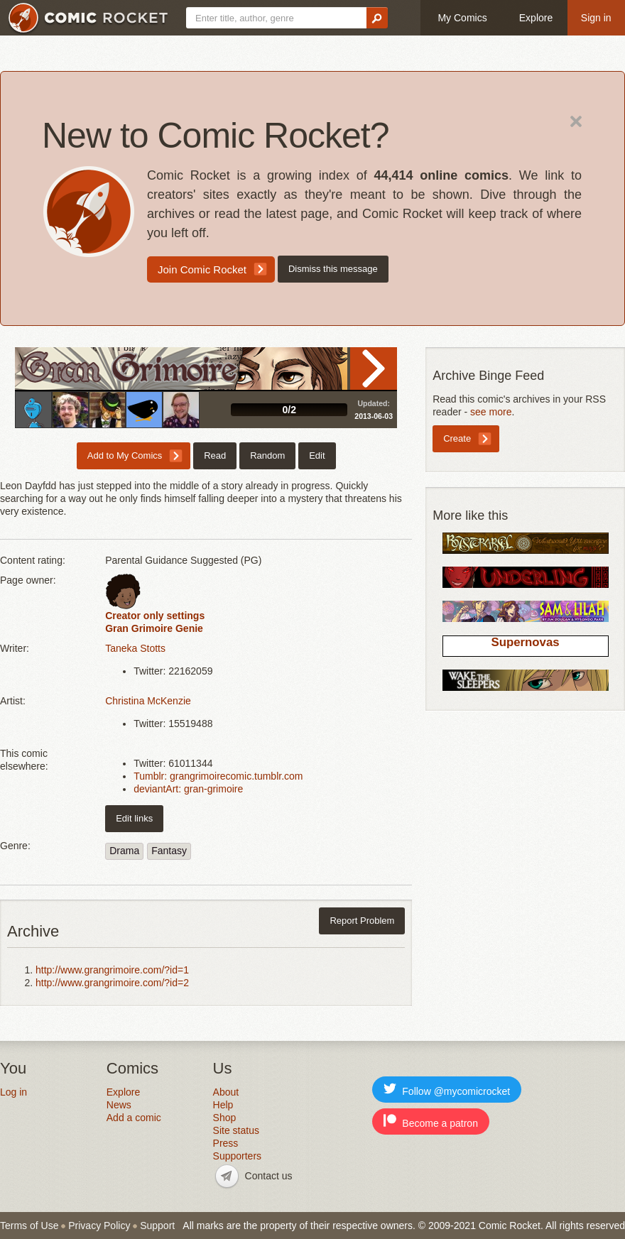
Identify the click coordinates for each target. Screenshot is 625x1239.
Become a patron (431, 1121)
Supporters (237, 1156)
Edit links (134, 818)
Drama (124, 850)
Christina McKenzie (148, 700)
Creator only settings (155, 615)
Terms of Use (29, 1225)
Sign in (596, 17)
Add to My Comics (124, 455)
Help (223, 1104)
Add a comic (134, 1117)
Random (267, 455)
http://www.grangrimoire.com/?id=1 (112, 970)
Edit (317, 455)
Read (373, 368)
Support (157, 1225)
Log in (13, 1092)
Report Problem (362, 920)
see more (490, 411)
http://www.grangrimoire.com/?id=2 (112, 982)
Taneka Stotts (135, 648)
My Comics (462, 17)
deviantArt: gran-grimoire (188, 789)
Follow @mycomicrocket (447, 1089)
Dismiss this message (333, 268)
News (119, 1104)
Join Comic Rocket (202, 269)
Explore (536, 17)
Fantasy (169, 850)
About (226, 1092)
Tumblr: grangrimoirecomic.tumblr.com (218, 776)
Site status (236, 1130)
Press (226, 1143)
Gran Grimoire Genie (154, 628)
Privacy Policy (99, 1225)
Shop (225, 1117)
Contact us (269, 1175)
